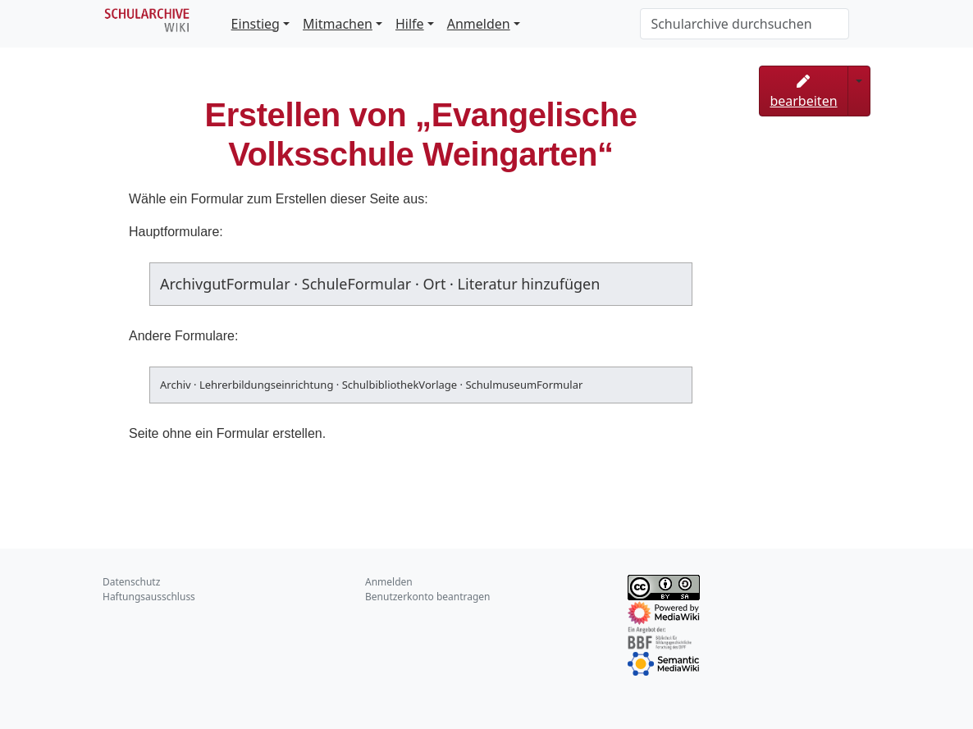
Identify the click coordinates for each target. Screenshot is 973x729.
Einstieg (255, 24)
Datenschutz (131, 582)
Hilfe (409, 24)
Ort (434, 284)
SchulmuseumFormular (523, 384)
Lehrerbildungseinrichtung (266, 384)
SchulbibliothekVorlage (399, 384)
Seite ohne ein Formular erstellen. (227, 433)
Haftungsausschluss (149, 597)
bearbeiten (803, 92)
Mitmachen (337, 24)
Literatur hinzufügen (529, 284)
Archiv (175, 384)
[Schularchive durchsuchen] (744, 23)
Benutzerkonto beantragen (428, 597)
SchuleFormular (356, 284)
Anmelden (478, 24)
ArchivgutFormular (225, 284)
